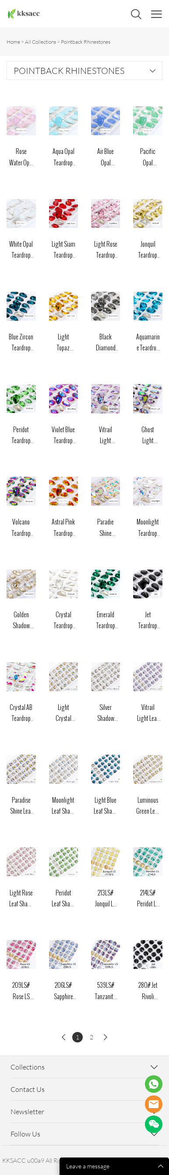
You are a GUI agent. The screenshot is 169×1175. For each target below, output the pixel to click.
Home (13, 41)
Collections (28, 1067)
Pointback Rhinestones (85, 41)
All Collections (40, 41)
